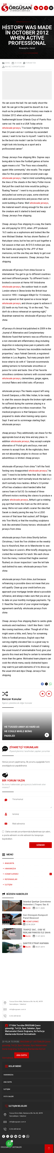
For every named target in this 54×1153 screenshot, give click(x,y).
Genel (32, 48)
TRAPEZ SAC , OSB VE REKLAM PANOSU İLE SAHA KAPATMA (36, 931)
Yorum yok (31, 63)
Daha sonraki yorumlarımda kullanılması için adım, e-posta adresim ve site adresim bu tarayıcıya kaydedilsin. (26, 835)
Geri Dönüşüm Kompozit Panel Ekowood (35, 916)
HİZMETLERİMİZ (32, 922)
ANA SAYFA (21, 1055)
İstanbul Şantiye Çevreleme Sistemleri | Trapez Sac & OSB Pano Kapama (37, 903)
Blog (28, 908)
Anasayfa (23, 48)
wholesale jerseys (11, 128)
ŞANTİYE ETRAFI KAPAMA (36, 943)
